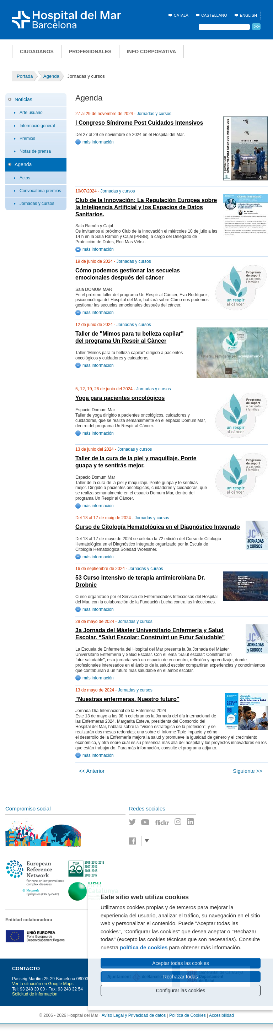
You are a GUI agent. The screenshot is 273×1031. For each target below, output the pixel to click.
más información (98, 142)
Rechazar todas (180, 977)
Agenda (23, 164)
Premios (27, 138)
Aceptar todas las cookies (180, 963)
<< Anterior (92, 771)
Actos (25, 177)
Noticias (23, 99)
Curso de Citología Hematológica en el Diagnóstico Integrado (157, 527)
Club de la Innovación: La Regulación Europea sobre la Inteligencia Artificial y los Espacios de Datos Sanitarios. (146, 207)
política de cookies (143, 947)
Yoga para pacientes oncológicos (120, 398)
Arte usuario (31, 112)
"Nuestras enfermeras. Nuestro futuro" (127, 699)
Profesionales (90, 51)
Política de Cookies (187, 1015)
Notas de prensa (35, 151)
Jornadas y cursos (37, 203)
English (248, 15)
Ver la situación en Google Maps (43, 983)
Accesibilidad (221, 1015)
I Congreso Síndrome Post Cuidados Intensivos (139, 123)
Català (181, 15)
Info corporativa (151, 51)
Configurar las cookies (180, 990)
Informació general (37, 125)
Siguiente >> (247, 771)
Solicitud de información (34, 994)
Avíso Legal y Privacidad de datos (134, 1015)
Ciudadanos (37, 51)
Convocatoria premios (40, 190)
